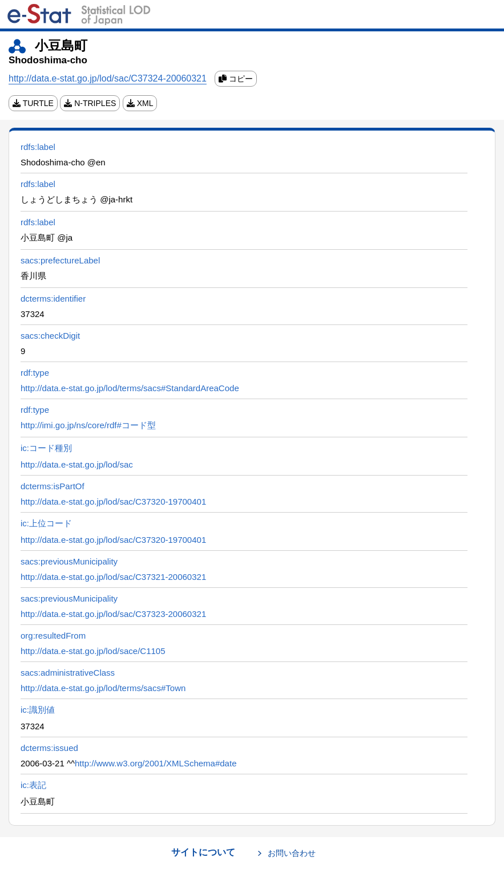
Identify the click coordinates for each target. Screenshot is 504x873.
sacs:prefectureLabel (60, 260)
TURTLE (33, 103)
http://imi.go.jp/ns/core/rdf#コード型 (88, 425)
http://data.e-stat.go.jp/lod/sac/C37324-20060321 (108, 78)
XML (140, 103)
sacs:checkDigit (50, 335)
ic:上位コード (46, 523)
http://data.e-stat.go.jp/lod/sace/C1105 (93, 651)
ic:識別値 (38, 709)
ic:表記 (33, 785)
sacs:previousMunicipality (69, 561)
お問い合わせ (292, 853)
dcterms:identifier (53, 298)
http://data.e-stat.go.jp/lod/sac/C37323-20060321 (113, 614)
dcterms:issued (49, 748)
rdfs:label (38, 147)
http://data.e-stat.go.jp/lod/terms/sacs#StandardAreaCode (130, 388)
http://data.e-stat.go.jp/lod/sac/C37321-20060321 (113, 577)
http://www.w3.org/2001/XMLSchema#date (156, 763)
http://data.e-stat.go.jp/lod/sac (77, 464)
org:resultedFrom (53, 635)
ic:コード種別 (46, 448)
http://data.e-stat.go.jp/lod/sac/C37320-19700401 (113, 501)
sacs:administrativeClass (68, 672)
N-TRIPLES (90, 103)
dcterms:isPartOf (52, 486)
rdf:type (35, 372)
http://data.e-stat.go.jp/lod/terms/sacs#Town (103, 688)
